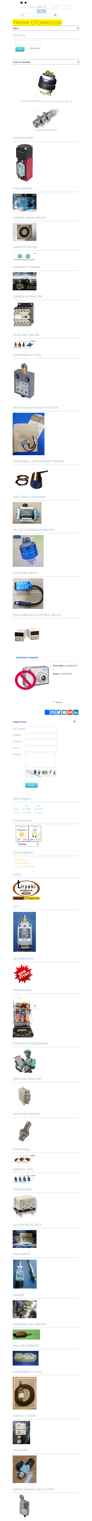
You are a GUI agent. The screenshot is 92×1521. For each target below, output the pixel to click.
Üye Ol (23, 7)
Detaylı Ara (35, 48)
